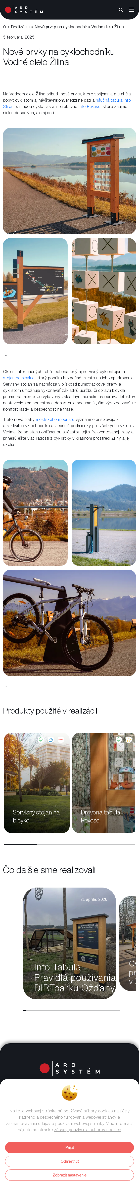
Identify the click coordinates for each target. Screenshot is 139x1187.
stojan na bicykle (18, 378)
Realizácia (20, 27)
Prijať (69, 1147)
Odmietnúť (70, 1161)
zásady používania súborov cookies (87, 1130)
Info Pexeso (89, 106)
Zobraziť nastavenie (69, 1175)
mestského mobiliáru (55, 419)
